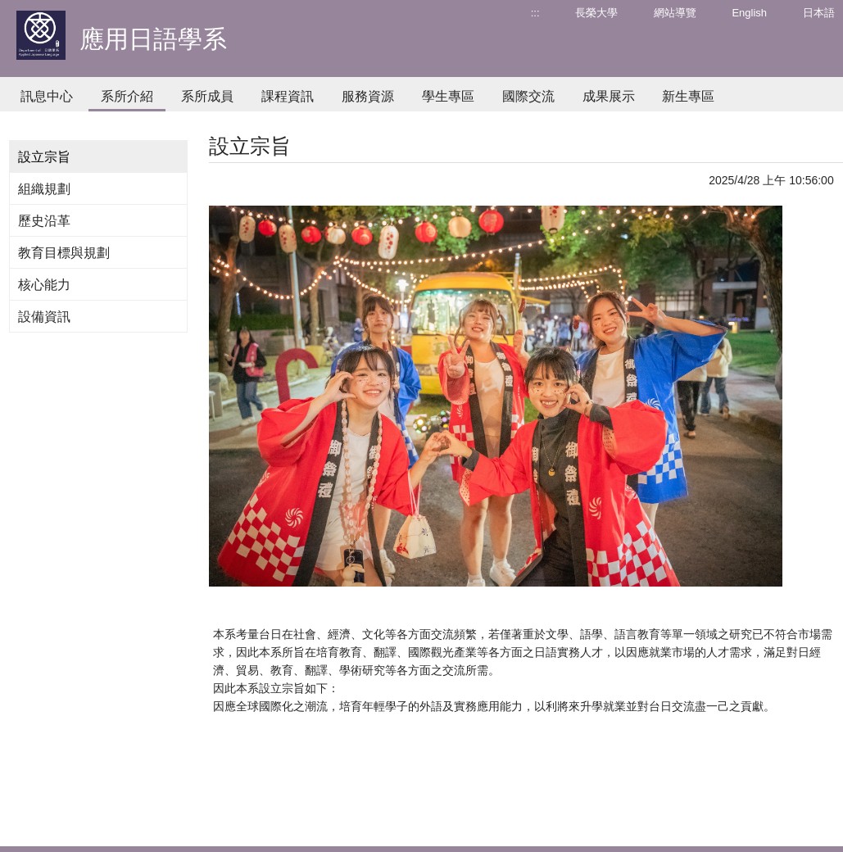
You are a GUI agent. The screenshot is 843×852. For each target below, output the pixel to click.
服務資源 (368, 96)
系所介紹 (127, 96)
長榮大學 (596, 13)
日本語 (819, 13)
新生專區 (688, 96)
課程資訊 (287, 96)
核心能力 (44, 285)
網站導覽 (675, 13)
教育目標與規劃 (64, 253)
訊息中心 (46, 96)
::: (535, 13)
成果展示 (608, 96)
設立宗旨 (44, 157)
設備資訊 (44, 317)
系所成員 (207, 96)
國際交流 (528, 96)
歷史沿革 (44, 221)
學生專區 (448, 96)
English (749, 13)
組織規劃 (44, 189)
